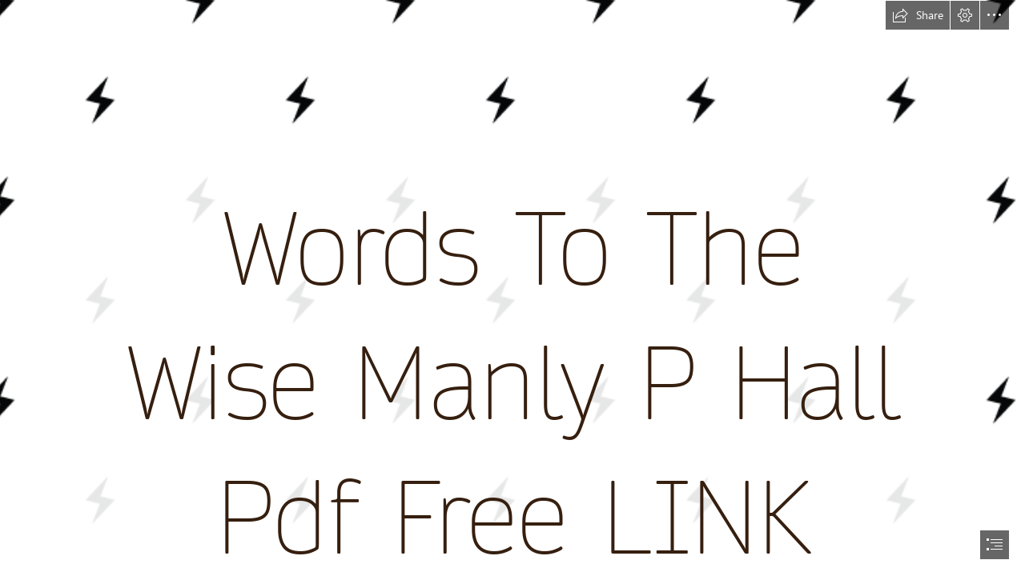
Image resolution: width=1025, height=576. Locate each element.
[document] (512, 288)
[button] (918, 15)
